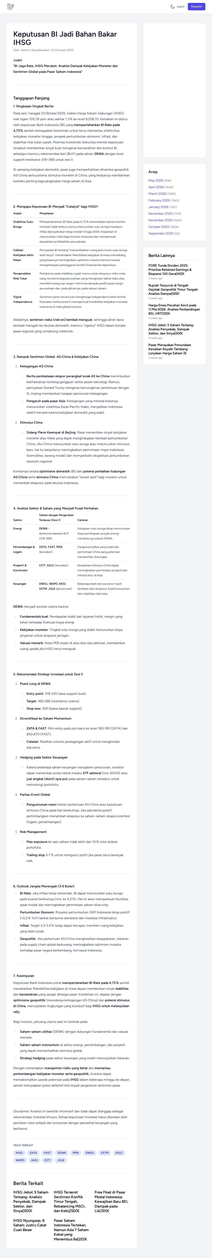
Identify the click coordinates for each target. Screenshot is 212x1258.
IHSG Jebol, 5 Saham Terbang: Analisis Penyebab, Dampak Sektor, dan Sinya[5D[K (30, 1201)
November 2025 (165, 220)
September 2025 (164, 233)
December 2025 (164, 214)
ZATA (33, 1153)
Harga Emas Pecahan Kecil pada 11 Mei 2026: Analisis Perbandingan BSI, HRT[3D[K (174, 309)
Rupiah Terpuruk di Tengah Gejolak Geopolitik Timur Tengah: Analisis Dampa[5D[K (173, 289)
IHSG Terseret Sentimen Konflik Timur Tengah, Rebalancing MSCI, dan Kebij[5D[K (69, 1201)
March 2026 (162, 194)
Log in (180, 6)
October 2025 (163, 227)
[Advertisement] (174, 90)
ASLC (119, 1153)
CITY (47, 1160)
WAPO (20, 1160)
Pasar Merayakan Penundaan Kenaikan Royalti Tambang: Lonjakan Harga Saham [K (169, 349)
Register (196, 6)
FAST (47, 1153)
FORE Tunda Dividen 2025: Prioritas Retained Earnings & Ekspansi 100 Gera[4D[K (170, 270)
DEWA (62, 1153)
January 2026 (162, 207)
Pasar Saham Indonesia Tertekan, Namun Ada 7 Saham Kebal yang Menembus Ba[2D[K (71, 1229)
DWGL (90, 1153)
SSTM (105, 1153)
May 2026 (159, 180)
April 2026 (160, 187)
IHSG (19, 1153)
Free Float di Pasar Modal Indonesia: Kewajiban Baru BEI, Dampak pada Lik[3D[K (111, 1201)
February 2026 (163, 200)
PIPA (76, 1153)
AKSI (34, 1160)
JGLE (60, 1160)
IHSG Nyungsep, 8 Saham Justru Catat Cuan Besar (29, 1225)
